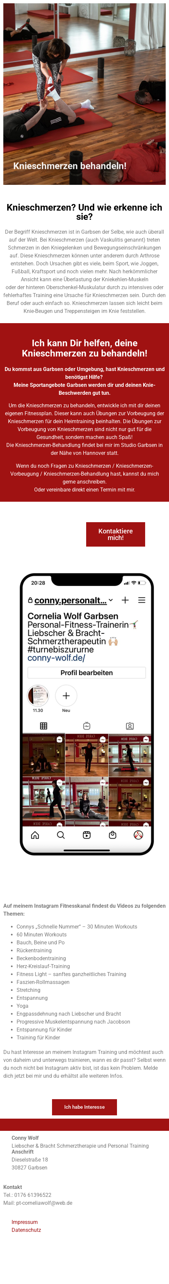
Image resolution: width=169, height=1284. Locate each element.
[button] (115, 534)
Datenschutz (26, 1230)
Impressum (25, 1222)
